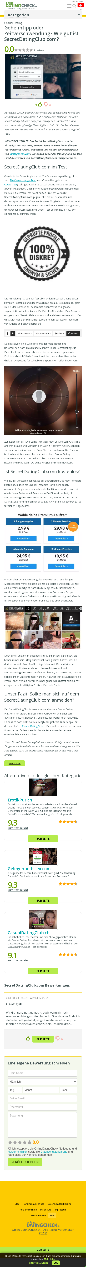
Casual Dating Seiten (33, 726)
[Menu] (69, 6)
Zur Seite (43, 1249)
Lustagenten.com (19, 153)
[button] (38, 1263)
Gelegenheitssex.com (29, 868)
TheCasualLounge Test (23, 180)
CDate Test (10, 184)
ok (56, 1262)
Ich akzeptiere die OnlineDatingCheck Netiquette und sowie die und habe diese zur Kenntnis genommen (42, 1151)
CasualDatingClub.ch (29, 932)
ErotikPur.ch (20, 800)
